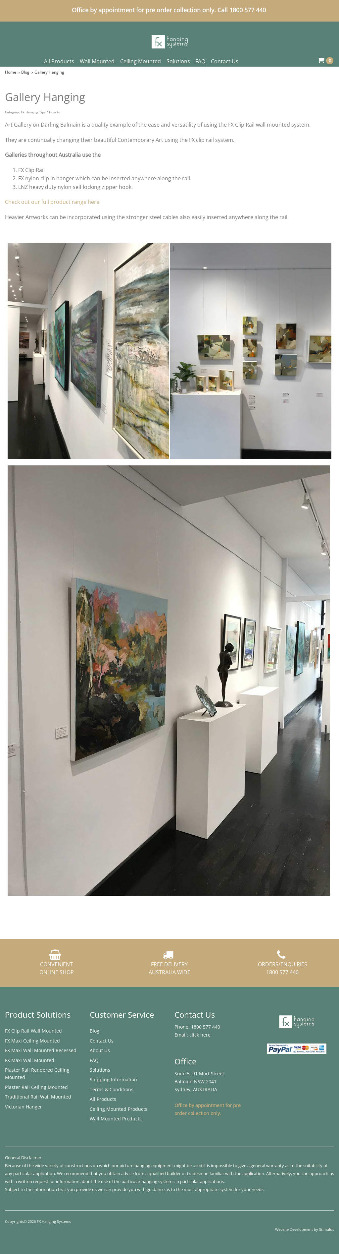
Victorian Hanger (23, 1107)
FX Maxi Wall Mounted (29, 1060)
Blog (25, 72)
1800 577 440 (205, 1027)
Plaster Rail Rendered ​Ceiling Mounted (37, 1073)
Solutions (178, 61)
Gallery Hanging (49, 72)
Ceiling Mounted (140, 61)
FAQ (200, 61)
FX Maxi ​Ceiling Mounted (32, 1041)
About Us (100, 1050)
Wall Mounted (97, 61)
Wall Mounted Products (116, 1118)
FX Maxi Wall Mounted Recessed (40, 1050)
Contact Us (224, 61)
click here (200, 1035)
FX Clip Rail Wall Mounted (33, 1031)
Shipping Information (113, 1079)
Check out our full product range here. (53, 202)
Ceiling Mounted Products (118, 1109)
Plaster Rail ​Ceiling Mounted (36, 1087)
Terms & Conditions (111, 1089)
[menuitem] (42, 1031)
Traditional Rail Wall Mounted (38, 1097)
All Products (59, 61)
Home (10, 72)
